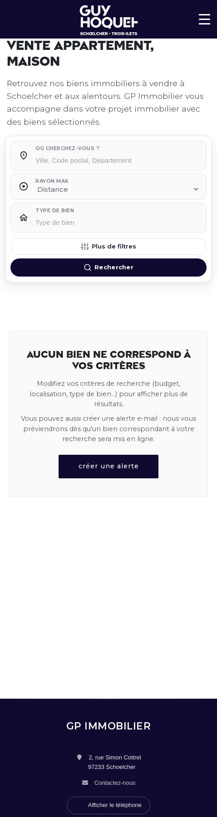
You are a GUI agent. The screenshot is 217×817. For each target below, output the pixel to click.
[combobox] (117, 158)
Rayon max (52, 181)
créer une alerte (109, 466)
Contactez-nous (115, 782)
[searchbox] (117, 160)
